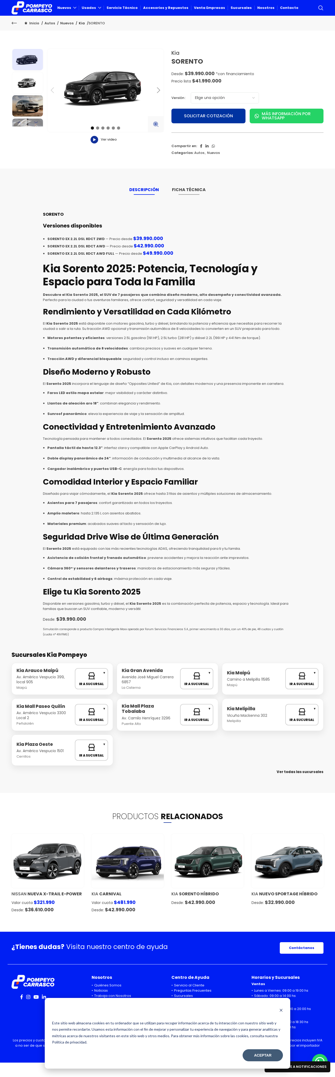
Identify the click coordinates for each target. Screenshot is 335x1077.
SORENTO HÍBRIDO (199, 908)
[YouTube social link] (36, 1011)
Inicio (34, 37)
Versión (177, 112)
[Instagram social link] (28, 1011)
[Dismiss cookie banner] (281, 1010)
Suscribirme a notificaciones (297, 1066)
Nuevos (67, 37)
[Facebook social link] (201, 160)
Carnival (110, 908)
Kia (82, 37)
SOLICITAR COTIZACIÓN (208, 130)
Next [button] (36, 137)
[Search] (321, 15)
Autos (50, 37)
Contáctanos (301, 962)
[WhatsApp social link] (213, 160)
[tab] (144, 206)
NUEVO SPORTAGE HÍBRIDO (288, 908)
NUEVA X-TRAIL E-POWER (54, 908)
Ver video (104, 154)
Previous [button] (19, 137)
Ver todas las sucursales (300, 786)
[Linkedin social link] (207, 160)
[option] (27, 74)
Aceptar (263, 1055)
